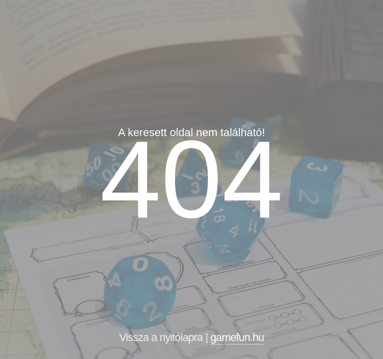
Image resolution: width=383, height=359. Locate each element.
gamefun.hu (237, 337)
